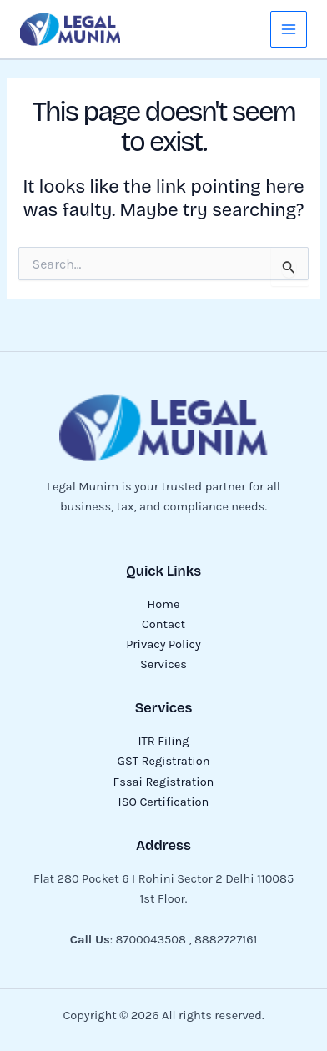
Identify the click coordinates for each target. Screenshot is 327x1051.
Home (164, 604)
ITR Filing (163, 741)
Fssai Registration (163, 782)
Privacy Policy (163, 644)
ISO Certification (163, 802)
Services (163, 664)
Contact (163, 624)
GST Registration (164, 761)
